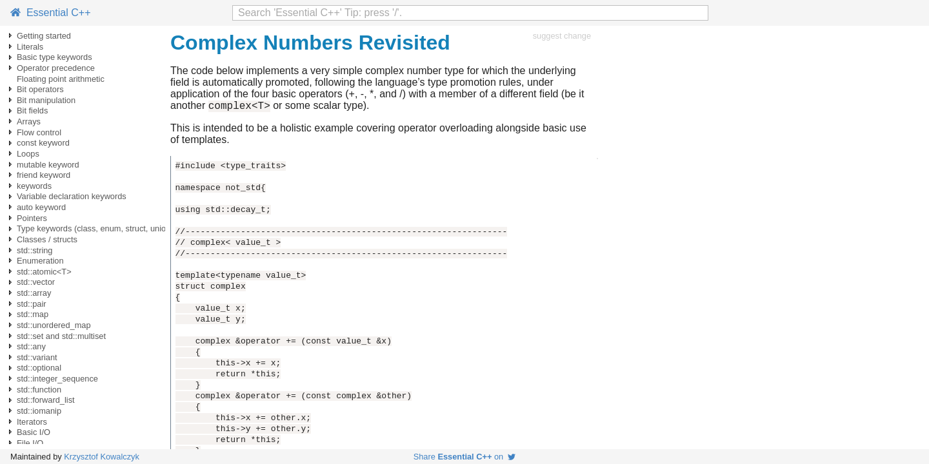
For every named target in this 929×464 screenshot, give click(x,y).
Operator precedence (56, 68)
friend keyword (43, 175)
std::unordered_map (54, 325)
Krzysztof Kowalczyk (101, 456)
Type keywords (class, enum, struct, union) (95, 228)
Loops (28, 154)
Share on (465, 456)
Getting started (44, 36)
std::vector (36, 282)
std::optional (39, 367)
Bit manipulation (46, 100)
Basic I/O (33, 432)
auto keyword (41, 207)
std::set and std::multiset (61, 336)
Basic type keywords (54, 57)
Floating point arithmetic (61, 79)
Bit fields (32, 110)
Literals (30, 47)
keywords (34, 186)
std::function (39, 389)
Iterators (32, 422)
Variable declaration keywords (71, 196)
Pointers (32, 218)
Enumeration (40, 261)
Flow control (39, 132)
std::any (31, 346)
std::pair (31, 304)
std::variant (37, 357)
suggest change (562, 36)
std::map (32, 314)
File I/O (30, 443)
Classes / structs (47, 239)
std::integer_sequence (57, 378)
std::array (34, 293)
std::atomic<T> (44, 271)
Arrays (29, 121)
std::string (34, 250)
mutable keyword (48, 164)
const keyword (43, 143)
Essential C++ (50, 12)
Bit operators (40, 89)
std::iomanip (39, 411)
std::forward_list (46, 400)
